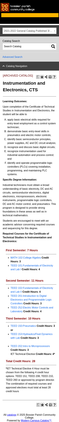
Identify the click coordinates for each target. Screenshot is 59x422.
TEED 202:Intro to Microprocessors (30, 346)
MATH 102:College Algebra (26, 257)
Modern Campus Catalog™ (36, 420)
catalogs (11, 414)
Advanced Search (12, 57)
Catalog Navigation (16, 66)
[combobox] (29, 31)
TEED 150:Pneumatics (23, 326)
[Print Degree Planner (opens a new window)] (38, 77)
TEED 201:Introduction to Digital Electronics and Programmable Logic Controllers (31, 300)
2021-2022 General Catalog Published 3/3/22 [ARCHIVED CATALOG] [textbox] (30, 31)
